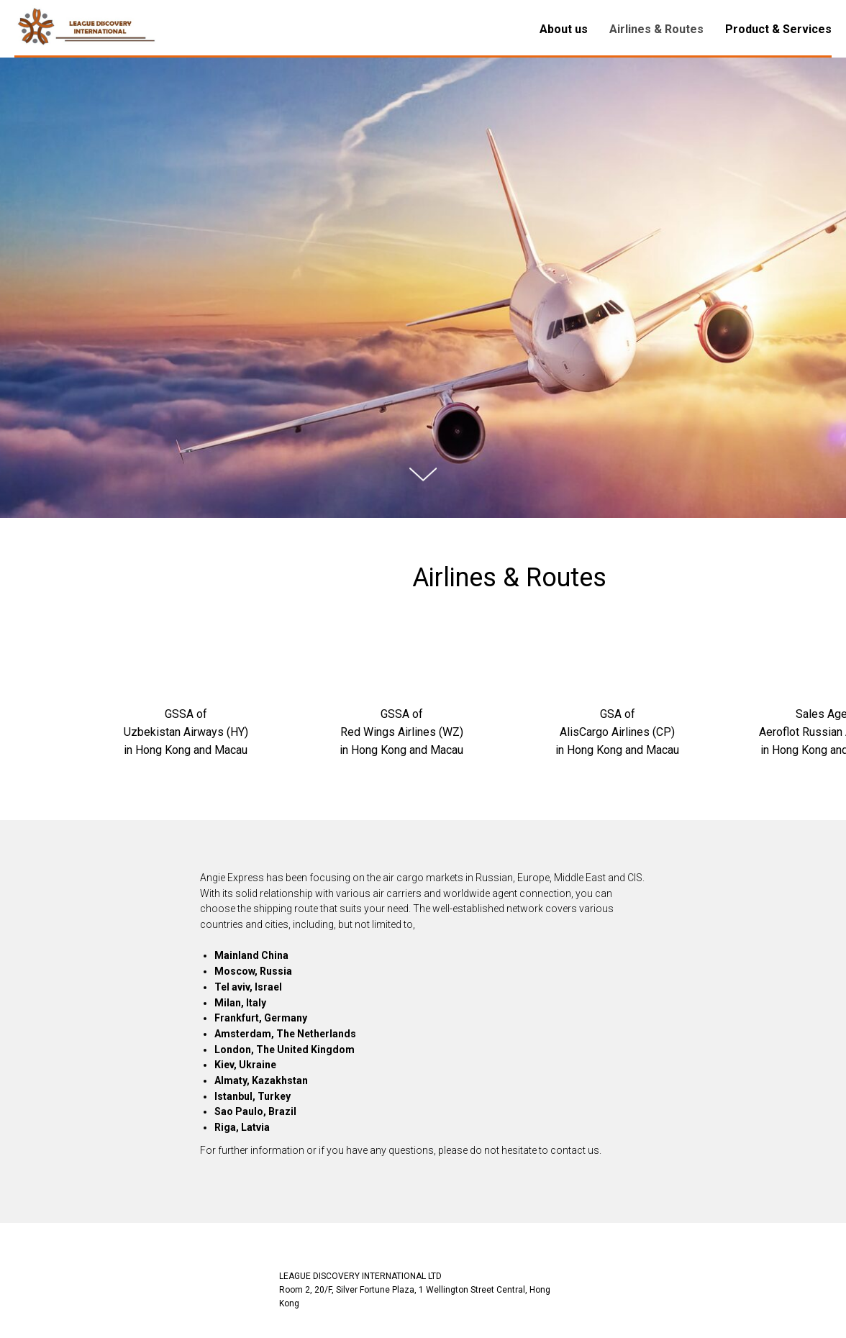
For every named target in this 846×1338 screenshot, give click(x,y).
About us (564, 29)
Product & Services (778, 29)
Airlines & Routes (656, 29)
